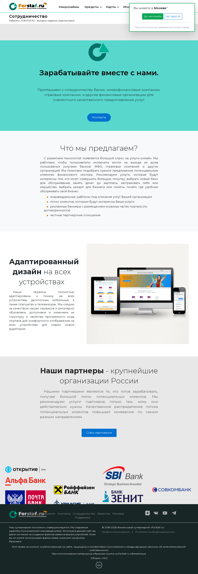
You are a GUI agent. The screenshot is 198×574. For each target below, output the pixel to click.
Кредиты (92, 7)
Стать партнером (99, 432)
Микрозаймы (69, 7)
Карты (111, 7)
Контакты (99, 117)
